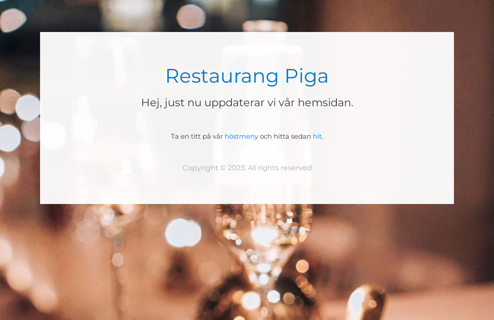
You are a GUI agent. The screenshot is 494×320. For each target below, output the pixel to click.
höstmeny (241, 136)
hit (317, 136)
